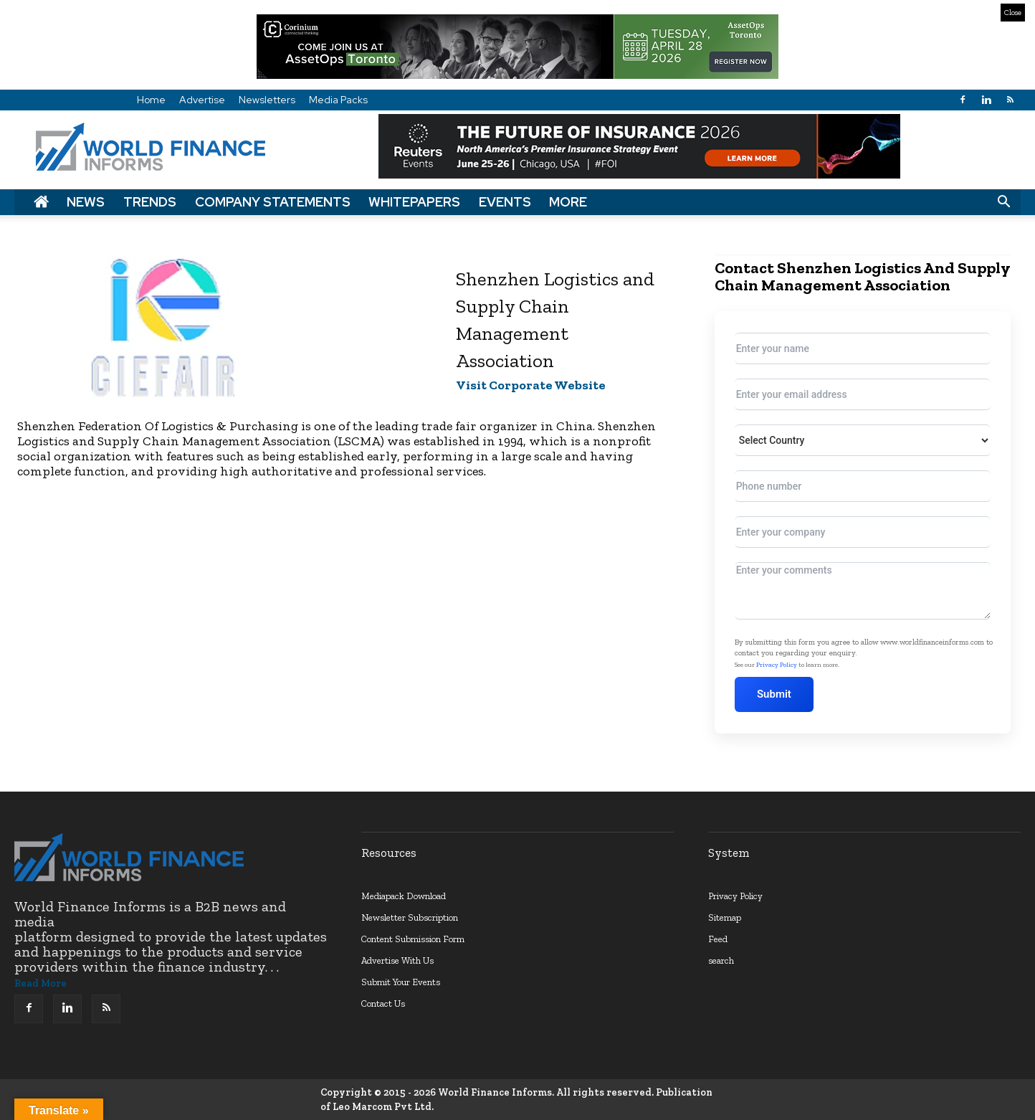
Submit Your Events (400, 982)
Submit (775, 694)
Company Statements (272, 202)
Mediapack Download (403, 896)
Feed (718, 939)
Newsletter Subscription (409, 917)
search (721, 960)
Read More (40, 983)
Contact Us (383, 1003)
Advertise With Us (397, 960)
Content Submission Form (412, 939)
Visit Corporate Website (531, 385)
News (86, 202)
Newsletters (267, 99)
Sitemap (724, 917)
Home (151, 99)
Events (505, 202)
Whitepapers (414, 202)
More (568, 202)
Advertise (202, 99)
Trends (149, 202)
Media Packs (338, 99)
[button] (1003, 202)
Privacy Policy (776, 664)
